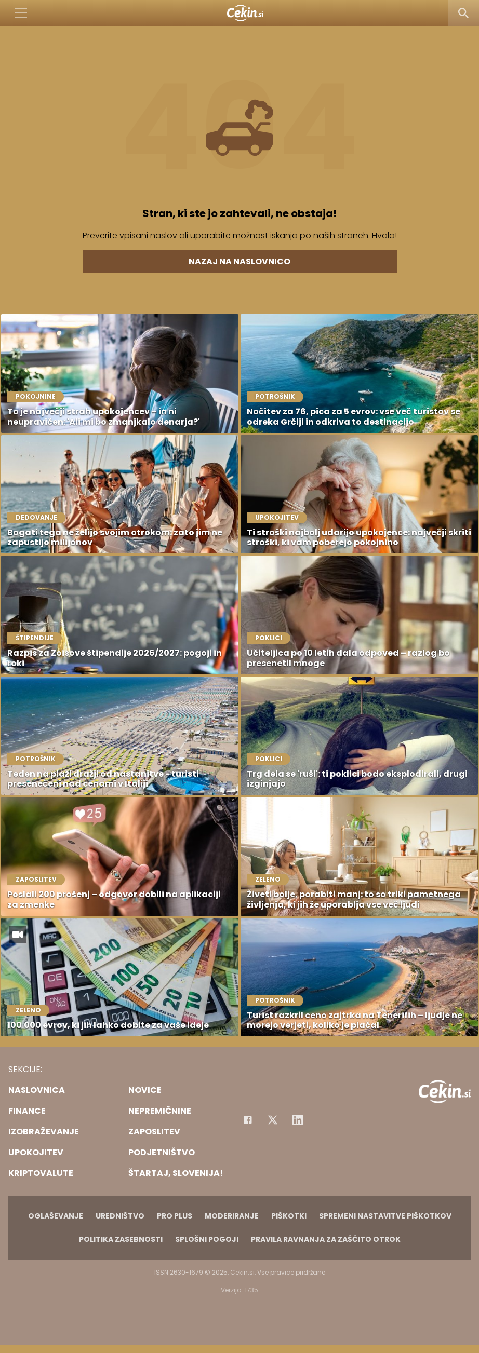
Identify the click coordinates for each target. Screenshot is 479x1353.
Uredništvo (120, 1216)
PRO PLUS (174, 1216)
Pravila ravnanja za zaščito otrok (326, 1239)
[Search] (463, 13)
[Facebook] (248, 1120)
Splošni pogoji (206, 1239)
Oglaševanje (55, 1216)
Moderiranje (232, 1216)
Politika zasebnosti (121, 1239)
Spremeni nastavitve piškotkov (385, 1216)
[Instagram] (297, 1120)
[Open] (21, 13)
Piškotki (289, 1216)
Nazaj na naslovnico (239, 261)
